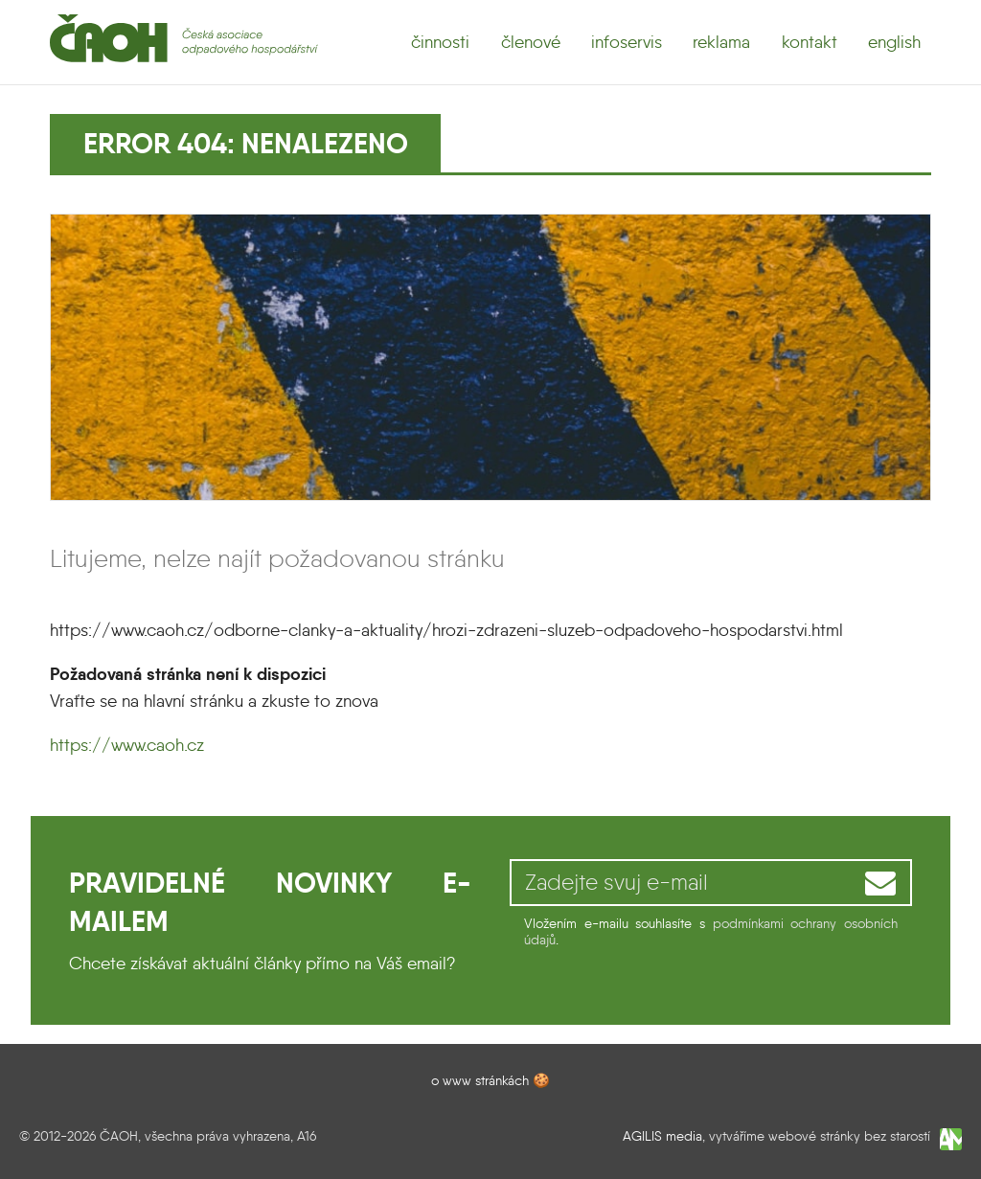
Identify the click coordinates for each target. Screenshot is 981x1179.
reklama (721, 42)
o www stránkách (480, 1080)
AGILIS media (662, 1136)
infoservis (626, 42)
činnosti (440, 42)
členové (530, 42)
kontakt (809, 42)
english (894, 42)
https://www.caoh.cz (127, 745)
